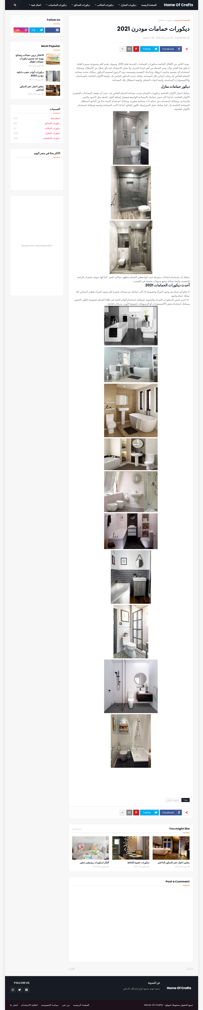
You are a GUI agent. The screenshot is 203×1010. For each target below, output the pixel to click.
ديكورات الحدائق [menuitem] (82, 5)
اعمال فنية (37, 118)
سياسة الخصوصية (50, 1005)
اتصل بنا (14, 1005)
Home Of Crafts (178, 5)
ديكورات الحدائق (37, 123)
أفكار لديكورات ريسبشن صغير (94, 862)
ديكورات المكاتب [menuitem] (105, 5)
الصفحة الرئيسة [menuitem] (148, 5)
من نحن (66, 1005)
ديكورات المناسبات (37, 138)
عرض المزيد (77, 828)
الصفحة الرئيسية (182, 20)
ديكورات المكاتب (37, 128)
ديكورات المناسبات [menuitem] (57, 5)
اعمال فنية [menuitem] (36, 5)
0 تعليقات (146, 37)
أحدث (188, 968)
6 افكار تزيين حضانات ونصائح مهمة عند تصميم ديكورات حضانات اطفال (30, 58)
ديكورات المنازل (165, 20)
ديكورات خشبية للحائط (138, 862)
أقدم (72, 968)
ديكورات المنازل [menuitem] (128, 5)
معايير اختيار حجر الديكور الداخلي (174, 862)
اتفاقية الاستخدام (29, 1005)
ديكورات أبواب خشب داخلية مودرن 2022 (30, 74)
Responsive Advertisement (36, 245)
